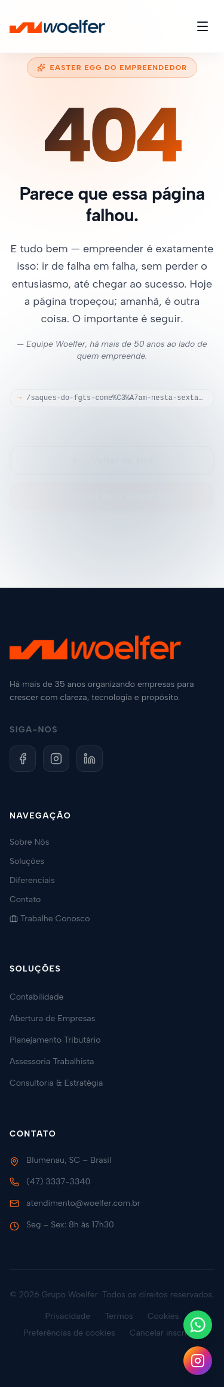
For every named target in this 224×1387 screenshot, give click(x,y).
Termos (119, 1316)
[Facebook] (23, 759)
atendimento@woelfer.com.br (83, 1203)
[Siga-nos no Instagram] (197, 1360)
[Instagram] (56, 759)
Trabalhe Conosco (54, 919)
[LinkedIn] (89, 759)
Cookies (163, 1316)
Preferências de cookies (69, 1333)
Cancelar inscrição (165, 1333)
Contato (30, 899)
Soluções (32, 861)
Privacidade (68, 1316)
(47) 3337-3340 (58, 1182)
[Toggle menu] (202, 26)
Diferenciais (37, 880)
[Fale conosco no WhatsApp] (197, 1324)
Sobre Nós (34, 842)
